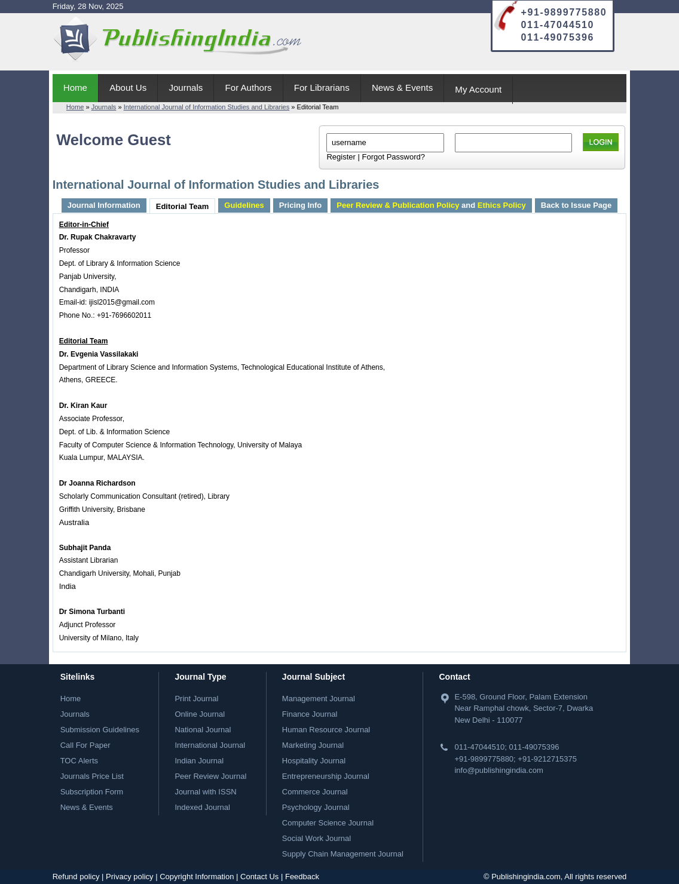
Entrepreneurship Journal (325, 776)
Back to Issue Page (576, 205)
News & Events (402, 87)
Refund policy (76, 876)
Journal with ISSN (205, 791)
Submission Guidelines (99, 729)
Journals (186, 87)
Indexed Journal (202, 807)
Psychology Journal (316, 807)
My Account (478, 89)
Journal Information (104, 205)
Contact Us (259, 876)
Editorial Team (182, 206)
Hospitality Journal (313, 760)
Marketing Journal (313, 745)
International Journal (210, 745)
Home (75, 87)
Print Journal (196, 698)
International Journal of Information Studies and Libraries (207, 106)
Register (340, 156)
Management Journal (318, 698)
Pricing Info (300, 205)
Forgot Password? (393, 156)
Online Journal (200, 714)
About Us (127, 87)
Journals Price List (92, 776)
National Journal (203, 729)
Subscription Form (91, 791)
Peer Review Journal (210, 776)
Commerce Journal (315, 791)
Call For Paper (85, 745)
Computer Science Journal (328, 822)
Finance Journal (310, 714)
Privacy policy (129, 876)
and (431, 205)
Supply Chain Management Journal (342, 853)
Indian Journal (199, 760)
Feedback (302, 876)
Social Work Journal (316, 838)
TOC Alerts (79, 760)
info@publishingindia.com (498, 770)
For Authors (248, 87)
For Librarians (322, 87)
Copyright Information (197, 876)
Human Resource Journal (326, 729)
